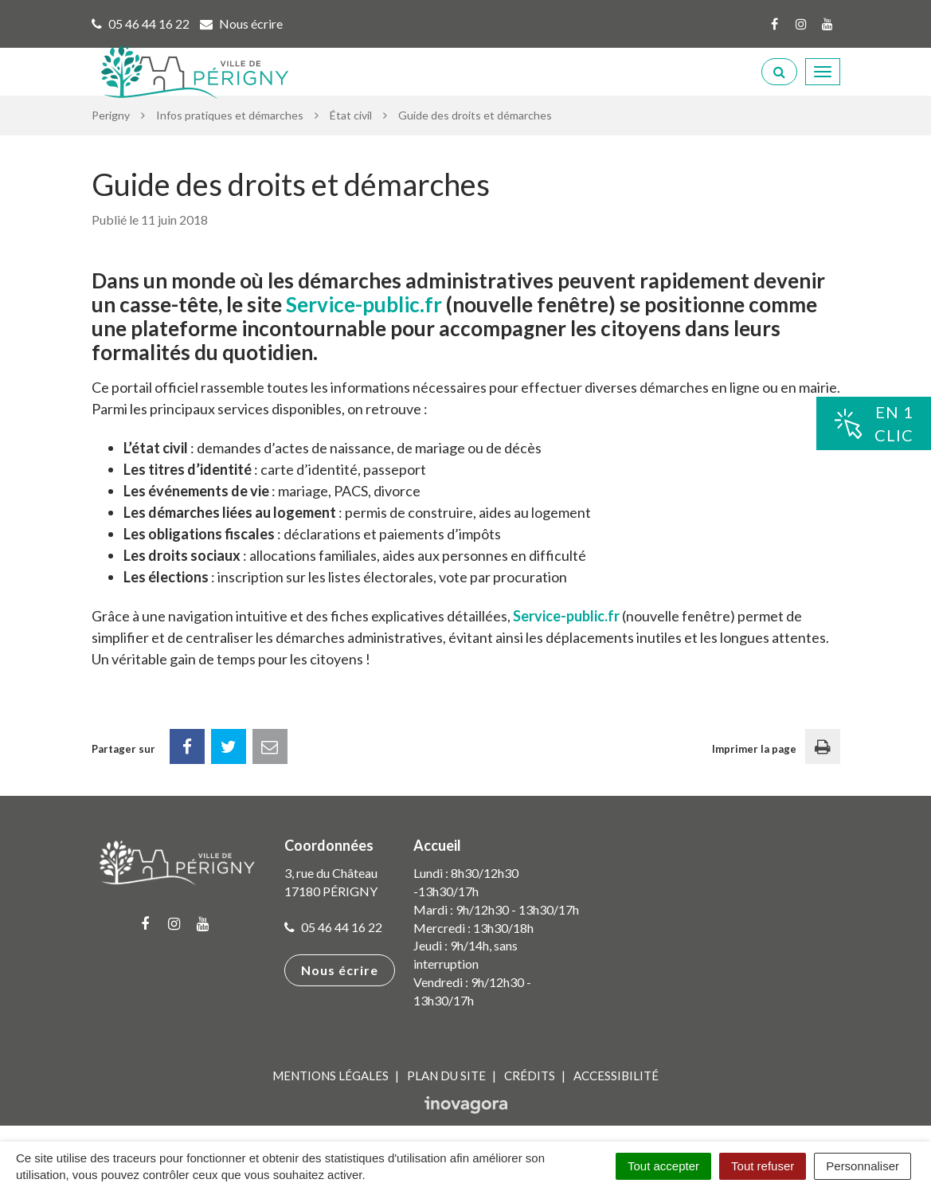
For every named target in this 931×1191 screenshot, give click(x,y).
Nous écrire (339, 969)
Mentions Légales (330, 1075)
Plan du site (446, 1075)
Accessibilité (616, 1075)
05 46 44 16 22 (333, 926)
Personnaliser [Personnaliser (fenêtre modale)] (862, 1166)
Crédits (529, 1075)
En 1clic (873, 423)
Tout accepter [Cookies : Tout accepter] (663, 1166)
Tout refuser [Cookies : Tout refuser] (762, 1166)
